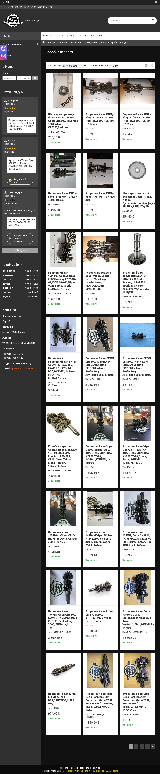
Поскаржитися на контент (77, 771)
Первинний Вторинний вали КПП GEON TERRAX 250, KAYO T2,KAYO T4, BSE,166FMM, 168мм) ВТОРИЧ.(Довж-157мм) (62, 368)
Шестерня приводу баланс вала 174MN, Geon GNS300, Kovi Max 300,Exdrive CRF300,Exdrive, (63, 121)
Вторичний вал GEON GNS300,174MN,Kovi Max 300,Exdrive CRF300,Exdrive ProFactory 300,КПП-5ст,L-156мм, (136, 366)
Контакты (96, 35)
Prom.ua (96, 768)
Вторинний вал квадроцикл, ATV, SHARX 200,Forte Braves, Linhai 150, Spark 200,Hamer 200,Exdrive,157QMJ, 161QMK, (135, 282)
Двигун (103, 42)
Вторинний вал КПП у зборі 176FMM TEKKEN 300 (100, 196)
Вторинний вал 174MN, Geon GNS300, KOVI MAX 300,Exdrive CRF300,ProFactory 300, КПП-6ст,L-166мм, (137, 539)
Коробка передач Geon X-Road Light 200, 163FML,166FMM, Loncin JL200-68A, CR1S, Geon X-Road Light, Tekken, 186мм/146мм (62, 456)
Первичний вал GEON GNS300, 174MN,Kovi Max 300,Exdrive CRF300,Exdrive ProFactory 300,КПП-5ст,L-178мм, (99, 366)
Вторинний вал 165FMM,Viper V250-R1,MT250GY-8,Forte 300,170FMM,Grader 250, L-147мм (98, 539)
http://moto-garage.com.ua (22, 368)
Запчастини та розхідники (83, 42)
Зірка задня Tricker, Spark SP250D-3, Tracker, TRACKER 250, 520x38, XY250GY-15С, (21, 164)
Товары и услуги (65, 35)
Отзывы (7, 55)
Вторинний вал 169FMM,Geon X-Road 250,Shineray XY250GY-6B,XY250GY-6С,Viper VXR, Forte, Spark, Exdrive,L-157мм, (62, 280)
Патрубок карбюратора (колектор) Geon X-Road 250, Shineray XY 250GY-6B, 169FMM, (21, 124)
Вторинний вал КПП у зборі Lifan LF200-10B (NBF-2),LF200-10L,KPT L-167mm (100, 119)
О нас (83, 35)
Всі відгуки (20, 250)
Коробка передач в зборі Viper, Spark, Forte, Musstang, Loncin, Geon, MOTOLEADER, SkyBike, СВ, (98, 280)
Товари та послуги (57, 42)
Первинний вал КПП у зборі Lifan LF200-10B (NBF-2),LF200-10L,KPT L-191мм (137, 119)
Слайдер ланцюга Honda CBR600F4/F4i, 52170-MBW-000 (21, 222)
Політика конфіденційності (105, 771)
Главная (47, 35)
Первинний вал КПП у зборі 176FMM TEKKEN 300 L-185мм (63, 196)
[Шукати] (153, 20)
